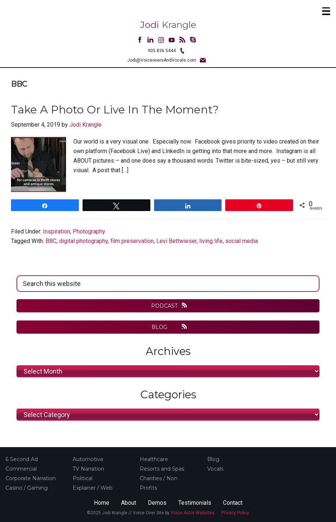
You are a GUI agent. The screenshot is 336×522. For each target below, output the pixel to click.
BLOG (164, 327)
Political (82, 478)
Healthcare (154, 459)
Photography (89, 231)
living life (211, 241)
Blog (213, 459)
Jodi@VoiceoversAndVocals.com (161, 60)
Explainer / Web (93, 488)
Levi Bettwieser (176, 241)
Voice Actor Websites (193, 512)
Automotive (88, 459)
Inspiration (56, 231)
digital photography (83, 241)
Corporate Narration (31, 478)
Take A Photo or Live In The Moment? (115, 109)
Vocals (215, 468)
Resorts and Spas (162, 468)
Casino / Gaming (27, 488)
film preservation (132, 241)
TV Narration (88, 468)
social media (241, 241)
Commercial (21, 468)
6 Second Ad (22, 459)
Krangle (168, 24)
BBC (50, 241)
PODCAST (164, 305)
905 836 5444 (162, 50)
